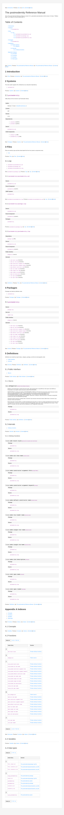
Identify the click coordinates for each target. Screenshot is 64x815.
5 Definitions (10, 43)
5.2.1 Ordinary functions (19, 49)
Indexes (9, 348)
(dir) (19, 7)
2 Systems (10, 27)
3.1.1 (22, 34)
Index (31, 7)
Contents (27, 7)
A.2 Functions (14, 55)
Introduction (10, 7)
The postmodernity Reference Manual (25, 65)
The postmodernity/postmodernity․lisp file (30, 773)
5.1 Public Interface (15, 44)
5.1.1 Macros (16, 46)
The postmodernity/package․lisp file (29, 767)
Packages (10, 141)
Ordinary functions (12, 428)
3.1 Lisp (12, 32)
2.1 (15, 29)
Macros (9, 373)
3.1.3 (22, 37)
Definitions (10, 282)
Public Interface (11, 359)
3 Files (9, 31)
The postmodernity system (26, 784)
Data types (10, 622)
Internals (10, 361)
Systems (10, 65)
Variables (10, 620)
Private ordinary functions (36, 655)
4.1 (15, 41)
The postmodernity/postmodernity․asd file (30, 770)
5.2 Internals (13, 48)
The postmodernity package (27, 779)
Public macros (33, 661)
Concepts (10, 616)
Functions (10, 618)
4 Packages (10, 39)
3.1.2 (21, 35)
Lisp (9, 152)
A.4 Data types (14, 58)
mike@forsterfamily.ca (21, 105)
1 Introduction (11, 26)
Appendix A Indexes (12, 52)
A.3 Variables (14, 57)
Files (9, 76)
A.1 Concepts (14, 53)
